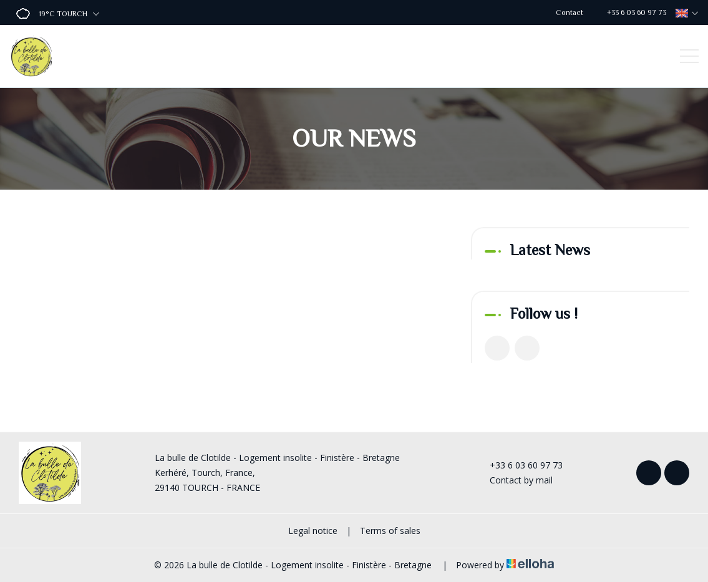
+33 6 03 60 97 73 (519, 465)
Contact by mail (514, 480)
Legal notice (312, 530)
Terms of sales (390, 530)
